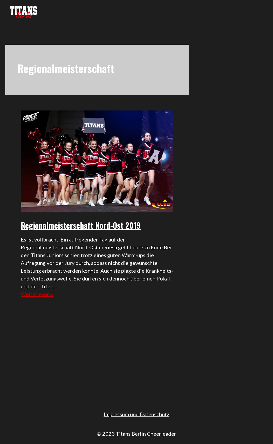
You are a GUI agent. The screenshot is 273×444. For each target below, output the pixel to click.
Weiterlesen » (37, 294)
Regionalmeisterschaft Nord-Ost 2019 (81, 225)
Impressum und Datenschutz (136, 414)
